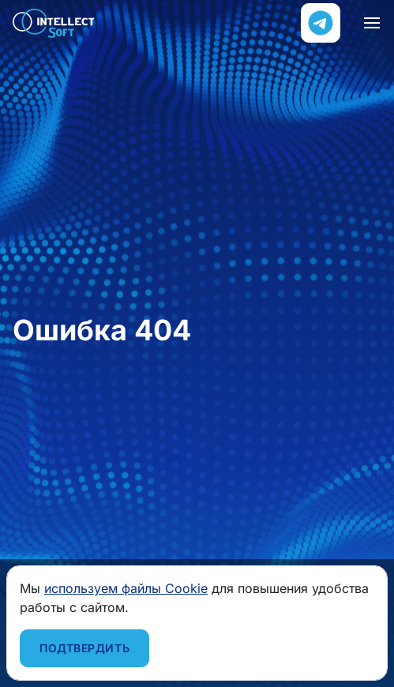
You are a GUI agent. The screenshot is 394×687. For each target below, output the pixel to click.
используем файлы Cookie (126, 588)
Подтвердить (84, 648)
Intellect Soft (54, 23)
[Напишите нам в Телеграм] (320, 23)
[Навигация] (372, 23)
